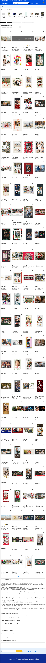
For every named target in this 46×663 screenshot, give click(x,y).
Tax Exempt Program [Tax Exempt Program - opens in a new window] (14, 658)
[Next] (28, 577)
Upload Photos (26, 0)
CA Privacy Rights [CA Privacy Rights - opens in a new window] (40, 658)
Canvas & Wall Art (28, 6)
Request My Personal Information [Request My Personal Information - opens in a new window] (34, 659)
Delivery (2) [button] (10, 22)
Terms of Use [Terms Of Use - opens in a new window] (28, 658)
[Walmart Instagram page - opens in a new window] (35, 651)
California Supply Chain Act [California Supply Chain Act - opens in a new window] (11, 659)
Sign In (43, 0)
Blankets (33, 6)
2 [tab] (23, 18)
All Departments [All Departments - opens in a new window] (5, 656)
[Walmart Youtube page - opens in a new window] (34, 651)
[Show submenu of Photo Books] (39, 6)
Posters (23, 6)
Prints (13, 6)
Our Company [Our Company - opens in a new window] (20, 656)
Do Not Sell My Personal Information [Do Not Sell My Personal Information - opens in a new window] (22, 659)
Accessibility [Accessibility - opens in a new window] (9, 658)
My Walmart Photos (20, 0)
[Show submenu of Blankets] (34, 6)
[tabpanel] (3, 15)
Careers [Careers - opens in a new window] (16, 656)
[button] (6, 32)
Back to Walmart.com (5, 0)
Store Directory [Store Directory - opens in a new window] (11, 656)
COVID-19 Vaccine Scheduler (37, 656)
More (41, 6)
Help (32, 3)
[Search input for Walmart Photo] (20, 3)
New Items (3, 6)
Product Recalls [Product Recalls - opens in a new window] (4, 658)
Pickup (10, 6)
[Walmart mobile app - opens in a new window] (41, 651)
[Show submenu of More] (42, 6)
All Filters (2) (3, 22)
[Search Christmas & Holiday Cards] (10, 27)
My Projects (15, 0)
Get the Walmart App (22, 658)
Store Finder (11, 0)
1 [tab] (22, 18)
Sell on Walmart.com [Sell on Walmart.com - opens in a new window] (26, 656)
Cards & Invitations (3, 9)
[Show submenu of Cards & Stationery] (21, 6)
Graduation (7, 6)
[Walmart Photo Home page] (6, 3)
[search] (20, 27)
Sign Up (19, 651)
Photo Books (37, 6)
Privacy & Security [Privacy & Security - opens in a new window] (34, 658)
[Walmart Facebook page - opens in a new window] (28, 651)
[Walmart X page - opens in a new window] (30, 651)
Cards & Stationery (18, 6)
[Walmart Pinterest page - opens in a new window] (32, 651)
